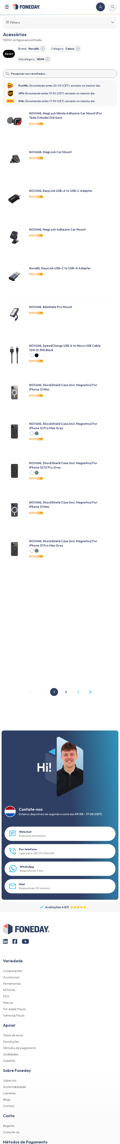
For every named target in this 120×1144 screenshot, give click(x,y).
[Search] (60, 74)
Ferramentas (12, 984)
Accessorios (11, 977)
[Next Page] (78, 692)
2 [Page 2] (66, 692)
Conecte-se (11, 1132)
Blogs (6, 1099)
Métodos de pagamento (19, 1048)
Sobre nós (9, 1080)
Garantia (9, 1061)
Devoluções (11, 1042)
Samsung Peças (14, 1015)
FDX (6, 996)
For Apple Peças (14, 1009)
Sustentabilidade (14, 1087)
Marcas (8, 1003)
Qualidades (11, 1054)
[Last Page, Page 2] (90, 692)
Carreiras (9, 1093)
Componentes (12, 971)
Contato (8, 1106)
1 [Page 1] (54, 692)
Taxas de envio (13, 1035)
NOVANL (9, 990)
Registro (8, 1126)
